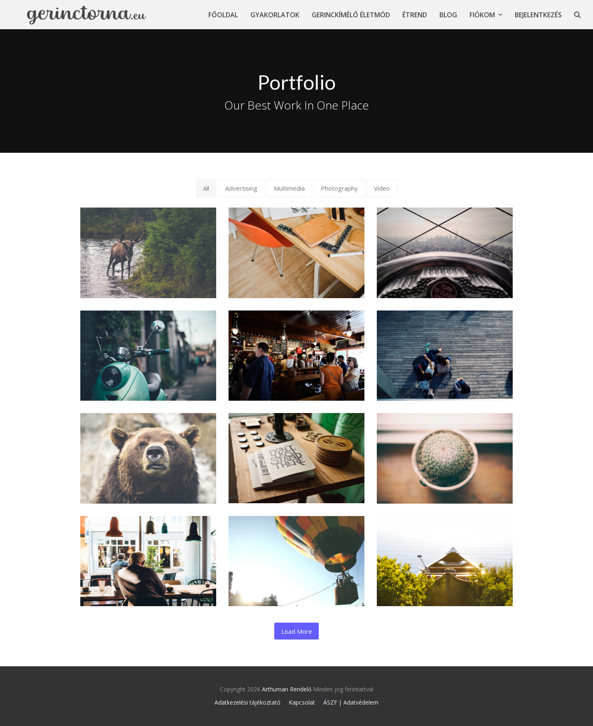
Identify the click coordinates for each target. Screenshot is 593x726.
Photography (339, 188)
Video (382, 188)
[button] (577, 14)
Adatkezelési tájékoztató (247, 702)
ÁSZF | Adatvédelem (350, 702)
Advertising (241, 188)
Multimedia (289, 188)
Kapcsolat (302, 702)
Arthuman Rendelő (286, 689)
